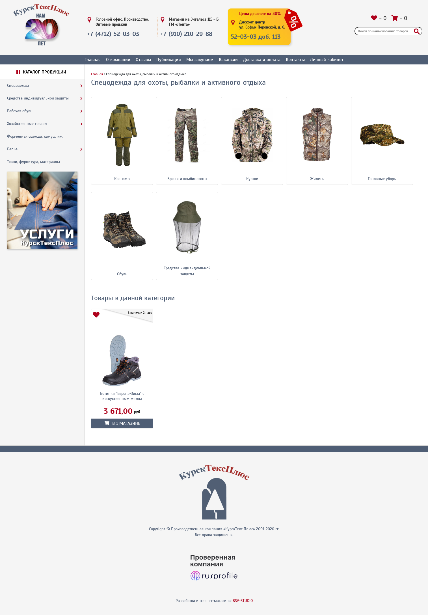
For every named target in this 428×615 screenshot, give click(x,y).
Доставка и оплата (261, 59)
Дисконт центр (262, 25)
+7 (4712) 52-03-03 (113, 34)
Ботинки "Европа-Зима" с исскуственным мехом (122, 396)
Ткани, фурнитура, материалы (33, 161)
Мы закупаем (199, 59)
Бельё (12, 149)
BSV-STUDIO (243, 600)
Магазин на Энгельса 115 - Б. (194, 22)
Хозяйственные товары (27, 123)
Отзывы (143, 59)
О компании (118, 59)
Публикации (168, 59)
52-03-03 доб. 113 (255, 36)
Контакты (295, 59)
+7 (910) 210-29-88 (186, 34)
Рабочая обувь (19, 111)
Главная (93, 59)
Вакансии (228, 59)
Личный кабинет (326, 59)
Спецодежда (18, 85)
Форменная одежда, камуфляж (34, 136)
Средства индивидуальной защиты (38, 98)
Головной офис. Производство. (122, 22)
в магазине (122, 423)
